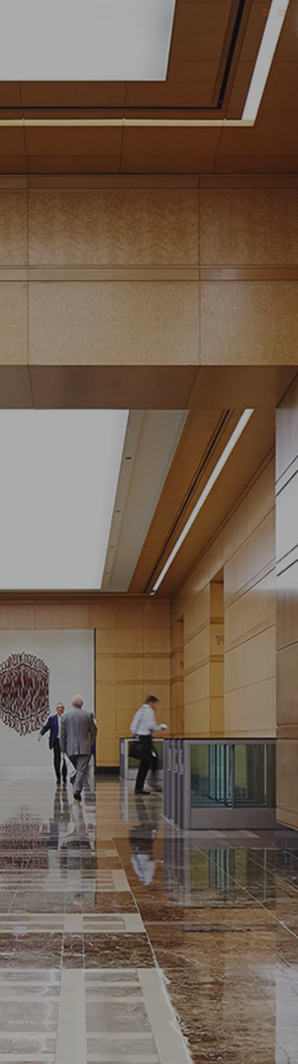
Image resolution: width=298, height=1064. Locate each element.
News (16, 1022)
